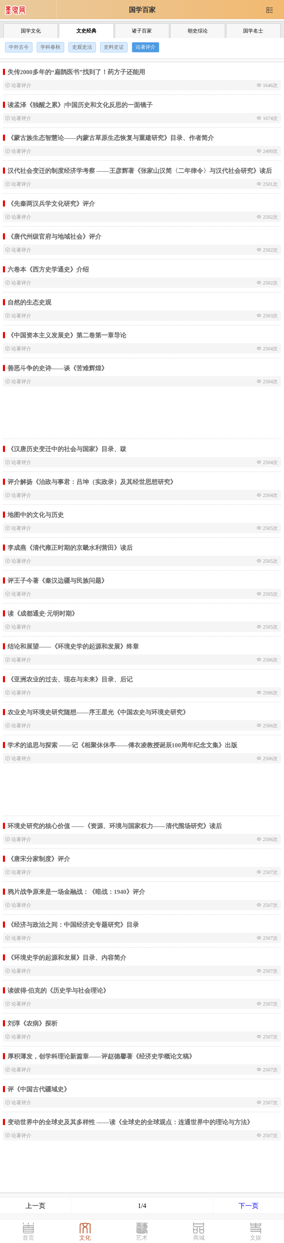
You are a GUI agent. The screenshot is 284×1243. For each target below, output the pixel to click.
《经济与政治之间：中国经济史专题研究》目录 (73, 924)
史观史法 (82, 47)
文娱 (255, 1238)
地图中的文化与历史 (36, 515)
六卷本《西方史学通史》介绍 (48, 269)
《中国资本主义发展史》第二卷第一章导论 (67, 335)
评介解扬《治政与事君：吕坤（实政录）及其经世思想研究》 (92, 482)
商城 (199, 1238)
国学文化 (31, 31)
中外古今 (19, 47)
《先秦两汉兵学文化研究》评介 (51, 203)
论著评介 (146, 47)
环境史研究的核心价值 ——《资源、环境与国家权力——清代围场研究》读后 (115, 826)
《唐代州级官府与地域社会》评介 (54, 236)
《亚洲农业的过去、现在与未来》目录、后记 (70, 679)
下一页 (249, 1205)
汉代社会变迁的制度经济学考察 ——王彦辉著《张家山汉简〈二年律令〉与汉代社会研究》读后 (140, 170)
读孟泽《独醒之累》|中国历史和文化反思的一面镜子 (80, 105)
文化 (85, 1238)
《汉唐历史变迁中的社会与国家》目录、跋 (67, 449)
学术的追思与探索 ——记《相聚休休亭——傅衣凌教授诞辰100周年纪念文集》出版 (122, 745)
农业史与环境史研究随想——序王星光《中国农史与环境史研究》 (98, 712)
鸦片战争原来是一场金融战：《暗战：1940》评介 (76, 892)
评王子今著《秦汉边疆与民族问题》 (58, 580)
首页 (28, 1238)
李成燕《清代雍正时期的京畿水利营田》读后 (70, 547)
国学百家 (142, 9)
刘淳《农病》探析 (33, 1023)
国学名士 (253, 31)
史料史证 (114, 47)
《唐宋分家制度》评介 (39, 859)
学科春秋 (50, 47)
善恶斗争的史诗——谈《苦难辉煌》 (58, 368)
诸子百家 (142, 31)
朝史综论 (198, 31)
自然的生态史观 (29, 302)
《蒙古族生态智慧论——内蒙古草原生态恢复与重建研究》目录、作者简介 (111, 138)
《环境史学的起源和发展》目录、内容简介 (67, 957)
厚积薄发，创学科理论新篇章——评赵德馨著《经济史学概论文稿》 (101, 1056)
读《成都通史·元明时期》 (43, 613)
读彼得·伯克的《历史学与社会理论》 (58, 990)
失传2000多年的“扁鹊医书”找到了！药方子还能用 (76, 72)
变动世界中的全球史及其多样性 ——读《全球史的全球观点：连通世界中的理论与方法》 (130, 1122)
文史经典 (86, 31)
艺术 (142, 1238)
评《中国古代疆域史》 (39, 1089)
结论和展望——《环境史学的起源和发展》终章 (73, 646)
